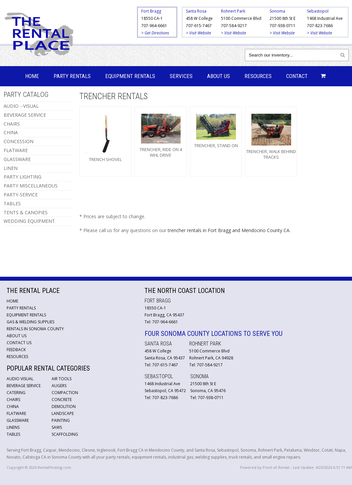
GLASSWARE (17, 159)
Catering (16, 392)
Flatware (16, 413)
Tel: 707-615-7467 (161, 365)
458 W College (199, 18)
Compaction (65, 392)
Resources (258, 76)
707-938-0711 (282, 25)
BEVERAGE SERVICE (25, 115)
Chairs (13, 399)
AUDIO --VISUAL (21, 106)
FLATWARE (16, 150)
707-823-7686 (320, 25)
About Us (218, 76)
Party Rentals (72, 76)
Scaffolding (65, 434)
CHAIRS (12, 124)
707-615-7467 (199, 25)
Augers (59, 385)
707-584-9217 (234, 25)
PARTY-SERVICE (21, 194)
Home (32, 76)
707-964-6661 (154, 25)
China (13, 406)
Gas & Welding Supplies (30, 322)
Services (181, 76)
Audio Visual (20, 379)
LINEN (11, 168)
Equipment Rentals (130, 76)
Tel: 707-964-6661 (161, 322)
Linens (13, 427)
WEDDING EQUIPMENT (29, 221)
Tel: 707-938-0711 (207, 397)
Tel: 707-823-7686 (161, 397)
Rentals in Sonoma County (35, 329)
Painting (61, 420)
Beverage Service (24, 385)
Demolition (64, 406)
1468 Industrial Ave (325, 18)
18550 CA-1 (152, 18)
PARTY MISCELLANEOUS (31, 185)
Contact (297, 76)
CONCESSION (18, 141)
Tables (13, 434)
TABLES (12, 203)
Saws (57, 427)
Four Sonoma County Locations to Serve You (214, 334)
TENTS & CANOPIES (26, 212)
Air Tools (61, 379)
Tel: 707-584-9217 (206, 365)
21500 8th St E (282, 18)
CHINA (11, 132)
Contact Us (19, 342)
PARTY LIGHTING (22, 177)
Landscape (63, 413)
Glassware (18, 420)
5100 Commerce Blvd (241, 18)
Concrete (62, 399)
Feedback (16, 349)
